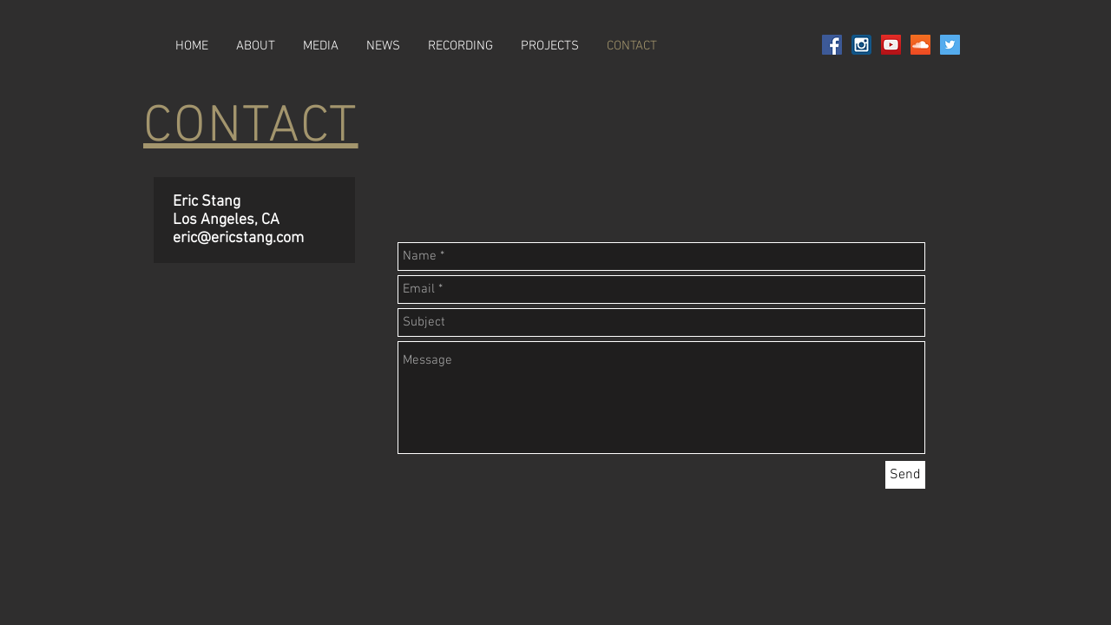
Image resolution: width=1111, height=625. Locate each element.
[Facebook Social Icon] (832, 45)
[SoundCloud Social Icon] (920, 45)
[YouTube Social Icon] (891, 45)
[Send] (905, 475)
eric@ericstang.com (238, 238)
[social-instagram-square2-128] (861, 45)
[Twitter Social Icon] (950, 45)
